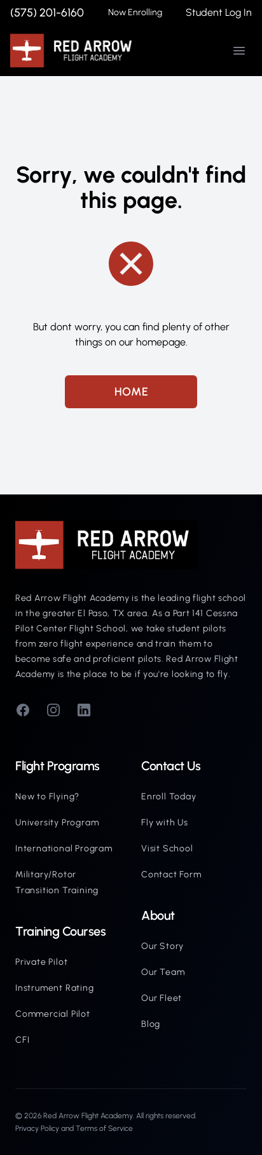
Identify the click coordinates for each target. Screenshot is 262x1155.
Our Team (162, 972)
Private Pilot (41, 962)
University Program (57, 822)
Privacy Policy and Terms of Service (74, 1128)
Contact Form (171, 874)
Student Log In (219, 12)
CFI (22, 1040)
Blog (150, 1024)
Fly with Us (164, 822)
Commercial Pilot (52, 1014)
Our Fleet (161, 998)
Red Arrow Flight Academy (88, 1115)
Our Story (162, 946)
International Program (64, 848)
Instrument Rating (54, 988)
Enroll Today (169, 796)
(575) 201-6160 (47, 13)
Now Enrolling (135, 12)
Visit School (167, 848)
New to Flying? (47, 796)
